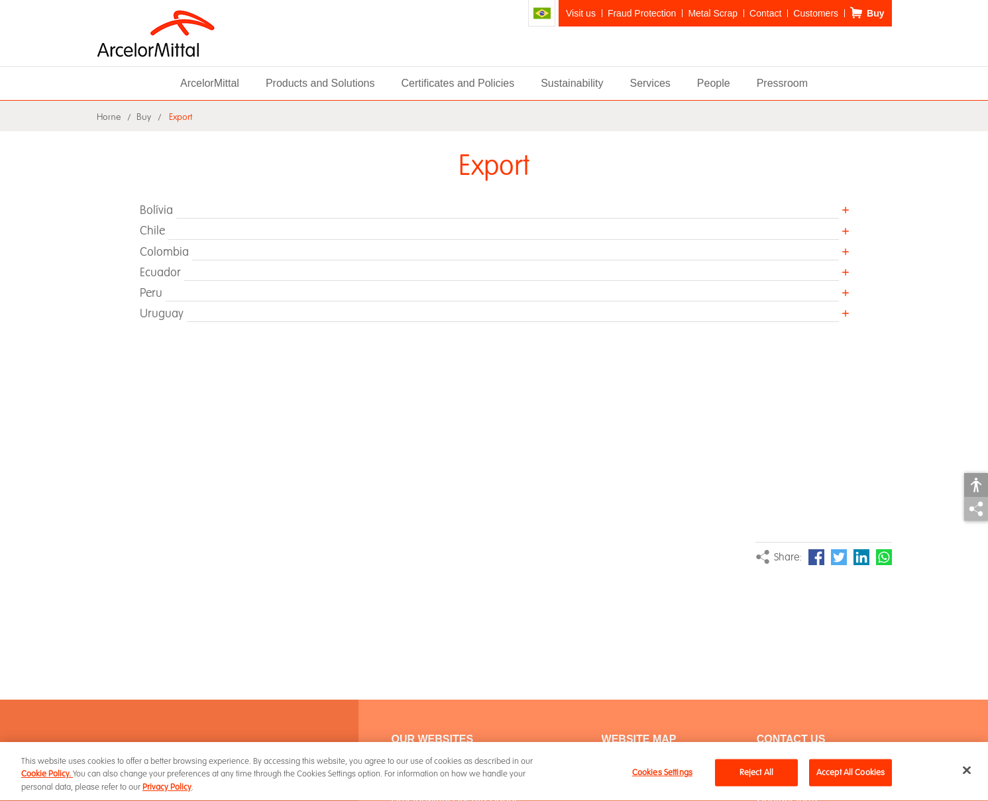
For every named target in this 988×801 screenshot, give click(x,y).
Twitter (839, 557)
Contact (765, 13)
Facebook (816, 557)
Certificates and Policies (457, 83)
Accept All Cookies (850, 773)
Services (650, 83)
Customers (815, 13)
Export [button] (180, 117)
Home (109, 117)
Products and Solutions (320, 83)
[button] (494, 210)
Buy (875, 13)
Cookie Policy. (47, 776)
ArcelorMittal (209, 83)
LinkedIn (861, 557)
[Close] (966, 771)
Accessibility (976, 485)
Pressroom (782, 83)
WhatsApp (884, 557)
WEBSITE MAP (639, 739)
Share (976, 509)
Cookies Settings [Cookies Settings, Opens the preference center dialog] (662, 773)
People (713, 83)
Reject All (756, 773)
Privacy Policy (167, 788)
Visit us (581, 13)
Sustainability (572, 83)
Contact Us (791, 739)
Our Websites (433, 739)
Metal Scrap (713, 13)
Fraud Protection (642, 13)
